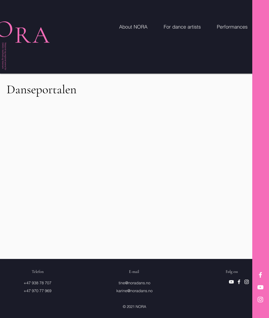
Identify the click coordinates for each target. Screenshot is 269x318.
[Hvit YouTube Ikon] (260, 287)
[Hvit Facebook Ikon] (260, 275)
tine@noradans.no (134, 282)
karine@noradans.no (134, 290)
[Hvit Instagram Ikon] (260, 299)
